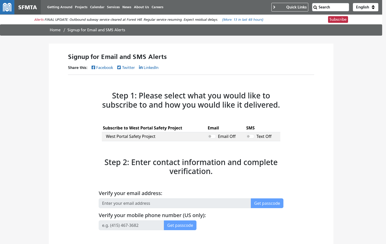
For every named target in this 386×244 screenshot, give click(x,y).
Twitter (128, 67)
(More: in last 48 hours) (242, 19)
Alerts (39, 19)
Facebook (104, 67)
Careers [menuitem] (157, 7)
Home (55, 30)
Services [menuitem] (113, 7)
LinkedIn (151, 67)
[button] (365, 7)
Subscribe (338, 19)
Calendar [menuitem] (97, 7)
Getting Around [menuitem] (59, 7)
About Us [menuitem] (141, 7)
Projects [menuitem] (81, 7)
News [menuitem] (126, 7)
